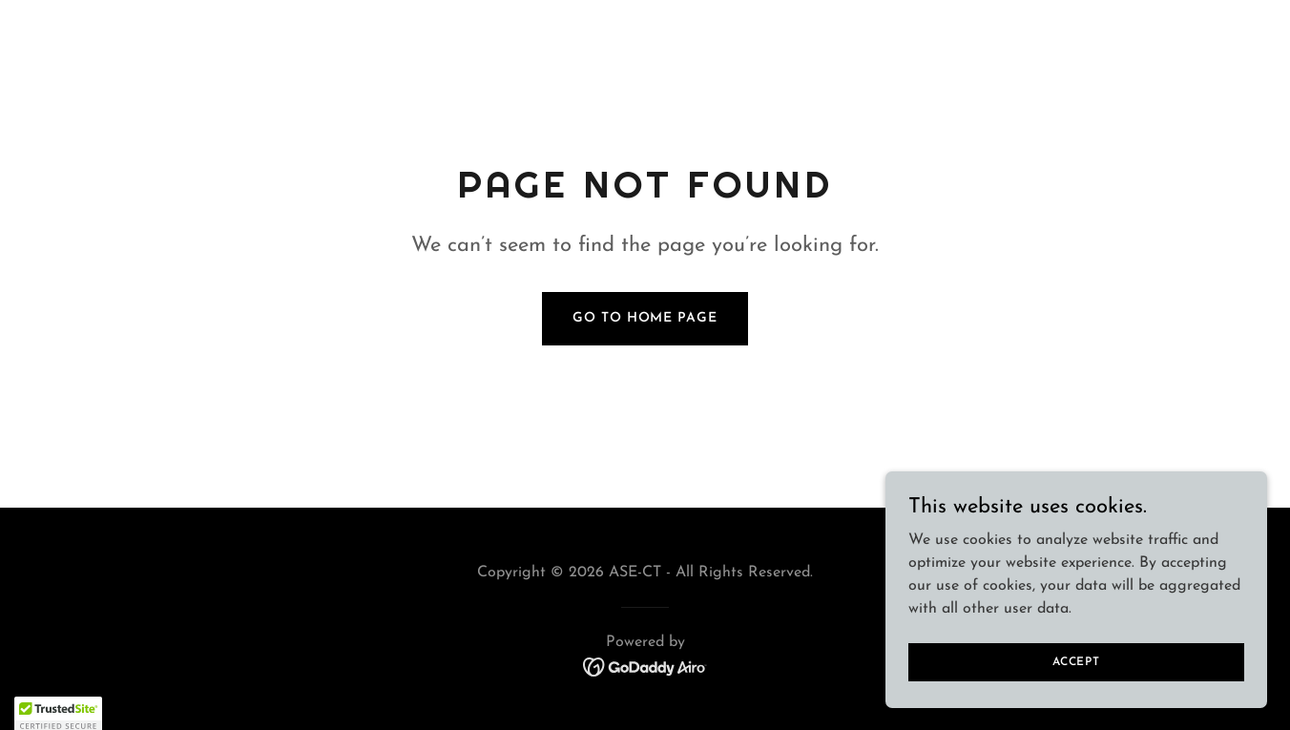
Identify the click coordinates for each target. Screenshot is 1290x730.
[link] (645, 666)
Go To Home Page (644, 318)
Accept (1076, 661)
